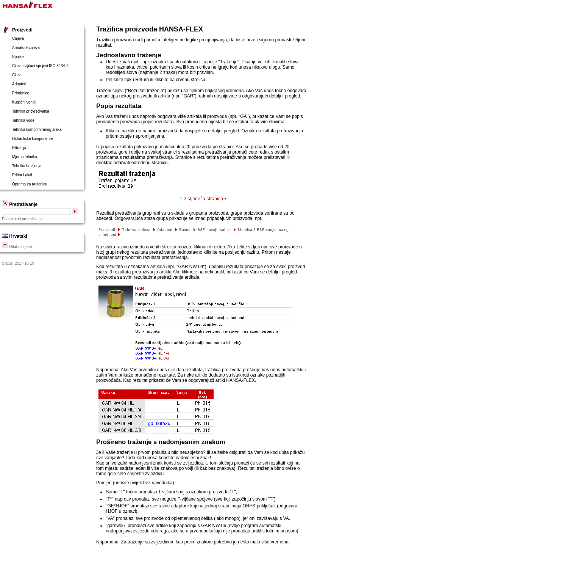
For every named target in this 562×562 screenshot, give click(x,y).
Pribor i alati (22, 175)
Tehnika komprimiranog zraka (37, 129)
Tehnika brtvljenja (26, 166)
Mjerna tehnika (24, 157)
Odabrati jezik (17, 247)
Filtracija (19, 148)
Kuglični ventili (24, 102)
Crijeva (18, 38)
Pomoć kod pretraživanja (23, 219)
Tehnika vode (23, 120)
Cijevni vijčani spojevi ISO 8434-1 (40, 66)
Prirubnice (20, 93)
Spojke (18, 57)
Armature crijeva (26, 48)
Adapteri (19, 84)
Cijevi (16, 75)
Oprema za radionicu (29, 184)
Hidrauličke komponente (32, 139)
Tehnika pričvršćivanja (30, 111)
